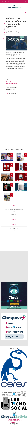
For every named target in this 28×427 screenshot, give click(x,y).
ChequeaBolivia (8, 74)
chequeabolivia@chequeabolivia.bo (14, 420)
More (13, 205)
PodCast (13, 32)
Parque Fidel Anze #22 (14, 419)
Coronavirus (15, 81)
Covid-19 (9, 81)
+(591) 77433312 (14, 421)
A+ (4, 39)
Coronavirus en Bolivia (12, 83)
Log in (8, 93)
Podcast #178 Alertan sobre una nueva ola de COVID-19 (19, 74)
